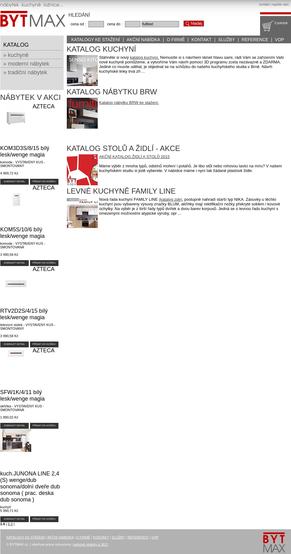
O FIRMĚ (176, 39)
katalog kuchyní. (144, 57)
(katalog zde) (170, 199)
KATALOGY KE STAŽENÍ (95, 39)
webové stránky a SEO (90, 544)
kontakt (264, 4)
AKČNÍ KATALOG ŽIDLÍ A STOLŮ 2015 (134, 156)
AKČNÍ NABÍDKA (143, 39)
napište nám (280, 4)
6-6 (10, 524)
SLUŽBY (226, 39)
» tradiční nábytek (25, 72)
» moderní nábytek (26, 64)
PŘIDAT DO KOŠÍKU (44, 181)
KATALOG (16, 45)
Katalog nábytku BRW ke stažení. (129, 102)
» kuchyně (16, 55)
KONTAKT (201, 39)
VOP (279, 39)
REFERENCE (255, 39)
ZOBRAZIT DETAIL (14, 181)
